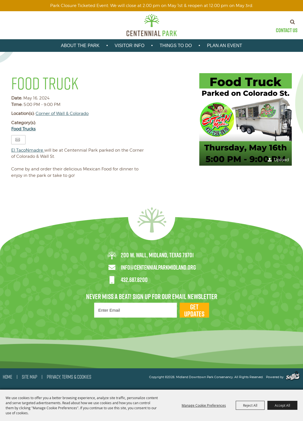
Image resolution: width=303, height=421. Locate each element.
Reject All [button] (250, 405)
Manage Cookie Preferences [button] (204, 405)
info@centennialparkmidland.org (158, 267)
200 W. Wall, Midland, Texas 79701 (157, 255)
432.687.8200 (134, 280)
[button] (245, 119)
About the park (80, 45)
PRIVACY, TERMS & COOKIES (69, 377)
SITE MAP (29, 377)
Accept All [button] (282, 405)
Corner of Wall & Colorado (62, 113)
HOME (7, 377)
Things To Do (175, 45)
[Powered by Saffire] (292, 377)
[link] (27, 150)
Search (292, 22)
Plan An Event (224, 45)
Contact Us (286, 30)
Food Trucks (23, 128)
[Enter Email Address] (135, 310)
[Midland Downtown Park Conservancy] (151, 25)
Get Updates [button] (194, 310)
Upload (281, 159)
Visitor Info (129, 45)
